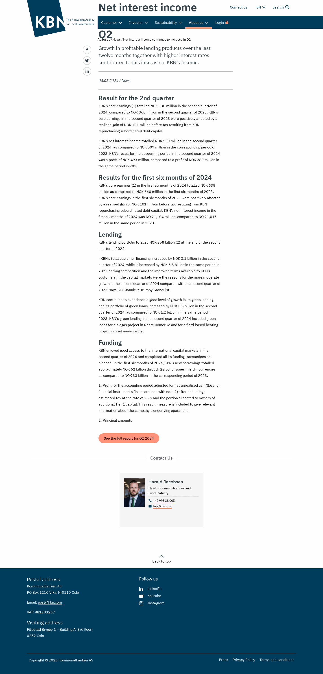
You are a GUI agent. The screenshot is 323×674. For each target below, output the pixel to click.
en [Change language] (260, 7)
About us (104, 39)
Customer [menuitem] (111, 22)
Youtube (154, 595)
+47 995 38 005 (164, 501)
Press (223, 659)
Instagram (156, 603)
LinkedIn (155, 588)
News (117, 39)
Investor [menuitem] (138, 22)
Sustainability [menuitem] (168, 22)
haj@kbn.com (162, 506)
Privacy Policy (244, 659)
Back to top (161, 558)
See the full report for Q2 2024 (129, 438)
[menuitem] (222, 22)
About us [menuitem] (198, 22)
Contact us (238, 7)
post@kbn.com (50, 602)
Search (281, 6)
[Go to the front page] (60, 18)
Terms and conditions (277, 659)
